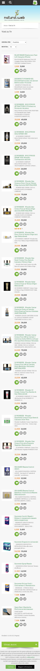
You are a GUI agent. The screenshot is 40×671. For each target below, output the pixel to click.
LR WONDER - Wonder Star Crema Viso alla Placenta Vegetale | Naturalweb (25, 443)
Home (5, 25)
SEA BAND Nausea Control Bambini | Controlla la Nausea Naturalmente (26, 492)
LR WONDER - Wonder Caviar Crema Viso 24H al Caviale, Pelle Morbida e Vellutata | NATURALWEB (25, 365)
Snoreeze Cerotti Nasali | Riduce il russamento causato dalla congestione (25, 518)
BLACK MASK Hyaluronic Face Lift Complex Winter (26, 56)
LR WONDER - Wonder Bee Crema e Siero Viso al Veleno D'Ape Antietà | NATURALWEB (26, 183)
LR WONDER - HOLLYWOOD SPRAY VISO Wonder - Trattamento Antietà (25, 157)
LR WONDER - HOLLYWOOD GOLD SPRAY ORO (25, 133)
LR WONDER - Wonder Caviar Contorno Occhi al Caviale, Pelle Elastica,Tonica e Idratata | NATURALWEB (26, 310)
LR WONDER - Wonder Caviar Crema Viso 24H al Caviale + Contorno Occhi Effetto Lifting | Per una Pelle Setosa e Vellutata (26, 338)
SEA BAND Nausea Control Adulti (24, 468)
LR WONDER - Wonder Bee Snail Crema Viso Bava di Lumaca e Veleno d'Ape (24, 260)
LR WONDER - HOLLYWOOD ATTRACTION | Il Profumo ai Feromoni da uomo (25, 106)
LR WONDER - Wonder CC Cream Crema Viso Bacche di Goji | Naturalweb (25, 392)
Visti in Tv (12, 25)
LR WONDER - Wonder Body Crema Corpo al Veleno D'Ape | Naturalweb (26, 284)
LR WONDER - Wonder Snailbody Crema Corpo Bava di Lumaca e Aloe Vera (26, 418)
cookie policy (30, 657)
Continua (10, 667)
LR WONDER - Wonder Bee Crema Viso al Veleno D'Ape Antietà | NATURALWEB (25, 209)
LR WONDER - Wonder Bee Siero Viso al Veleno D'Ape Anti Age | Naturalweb (26, 234)
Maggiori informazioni (25, 667)
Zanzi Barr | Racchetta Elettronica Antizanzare (24, 608)
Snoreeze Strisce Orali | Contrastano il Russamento (25, 584)
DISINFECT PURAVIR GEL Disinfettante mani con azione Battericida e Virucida (26, 81)
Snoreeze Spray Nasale (23, 564)
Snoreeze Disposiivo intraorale (26, 542)
